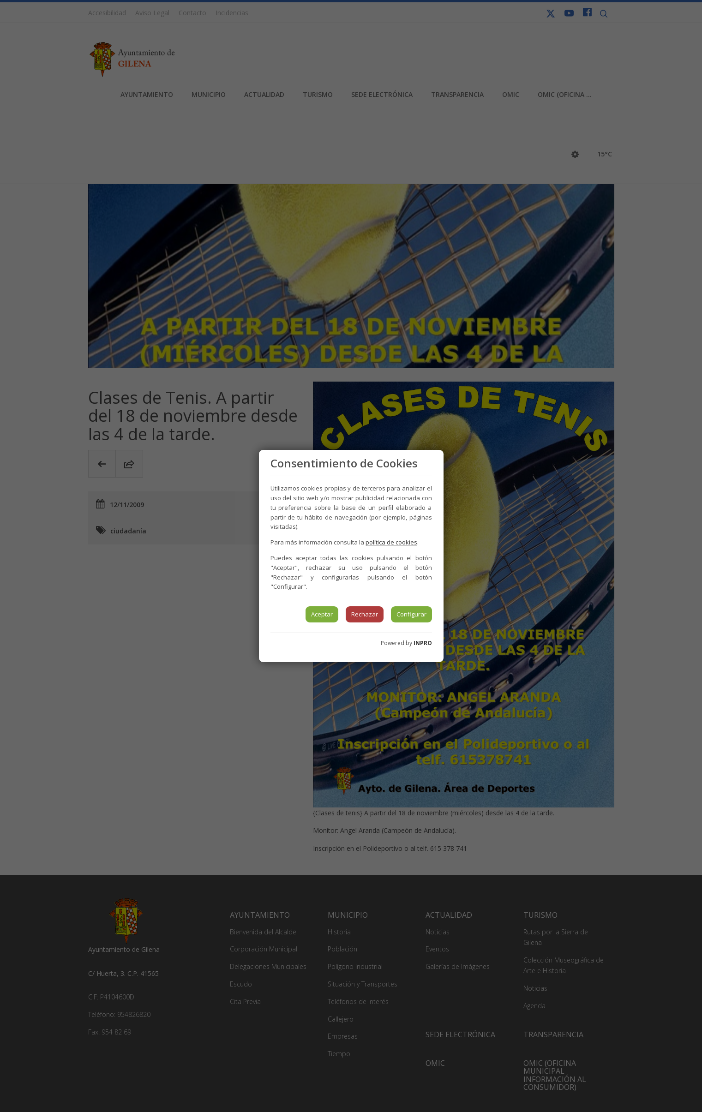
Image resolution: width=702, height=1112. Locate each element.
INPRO (423, 643)
